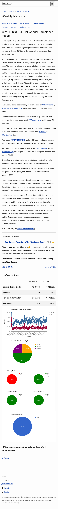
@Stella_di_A (17, 108)
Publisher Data (24, 27)
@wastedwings (7, 152)
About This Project (9, 23)
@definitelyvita (48, 105)
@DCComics (7, 135)
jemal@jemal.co (7, 484)
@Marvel (42, 132)
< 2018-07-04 (7, 267)
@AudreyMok (41, 148)
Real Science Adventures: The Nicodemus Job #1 (25, 242)
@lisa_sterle (6, 108)
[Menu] (52, 4)
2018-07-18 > (50, 267)
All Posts (5, 458)
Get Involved (25, 23)
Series (13, 27)
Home (4, 12)
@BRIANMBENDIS (17, 140)
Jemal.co (6, 3)
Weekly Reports (23, 12)
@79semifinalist (34, 120)
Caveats (5, 27)
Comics (11, 12)
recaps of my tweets (25, 229)
